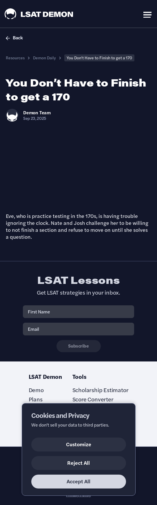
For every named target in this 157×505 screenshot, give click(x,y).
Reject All (78, 462)
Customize (78, 444)
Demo (36, 389)
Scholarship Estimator (100, 389)
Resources (15, 57)
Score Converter (93, 399)
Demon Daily (44, 57)
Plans (36, 399)
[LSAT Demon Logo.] (39, 13)
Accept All (78, 481)
